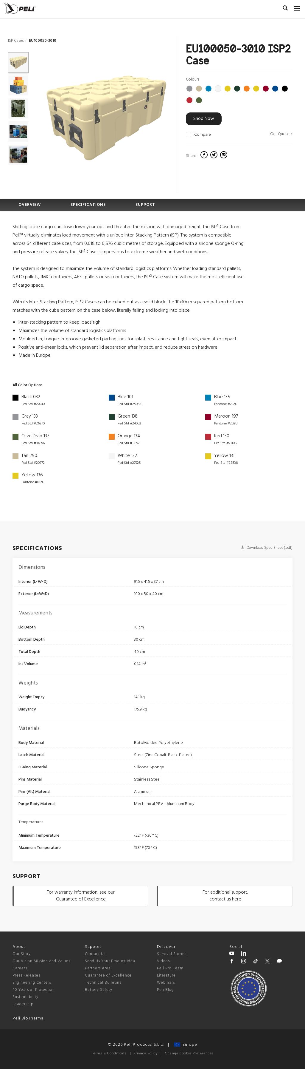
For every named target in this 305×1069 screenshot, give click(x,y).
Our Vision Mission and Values (41, 961)
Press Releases (26, 975)
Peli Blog (165, 990)
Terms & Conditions (108, 1053)
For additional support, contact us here (225, 896)
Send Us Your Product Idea (110, 961)
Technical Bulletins (103, 983)
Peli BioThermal (29, 1018)
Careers (20, 968)
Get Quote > (281, 134)
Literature (166, 975)
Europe (185, 1044)
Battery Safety (98, 990)
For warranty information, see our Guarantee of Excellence (81, 896)
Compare (202, 135)
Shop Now (203, 119)
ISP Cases (16, 41)
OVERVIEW (29, 204)
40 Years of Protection (34, 990)
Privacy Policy (145, 1053)
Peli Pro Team (170, 968)
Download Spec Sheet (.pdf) (266, 548)
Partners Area (98, 968)
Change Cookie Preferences (189, 1053)
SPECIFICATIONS (88, 204)
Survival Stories (171, 954)
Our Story (22, 954)
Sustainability (25, 997)
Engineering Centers (32, 983)
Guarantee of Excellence (108, 975)
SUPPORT (145, 204)
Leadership (23, 1004)
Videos (163, 961)
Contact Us (95, 954)
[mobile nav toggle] (297, 7)
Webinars (166, 983)
